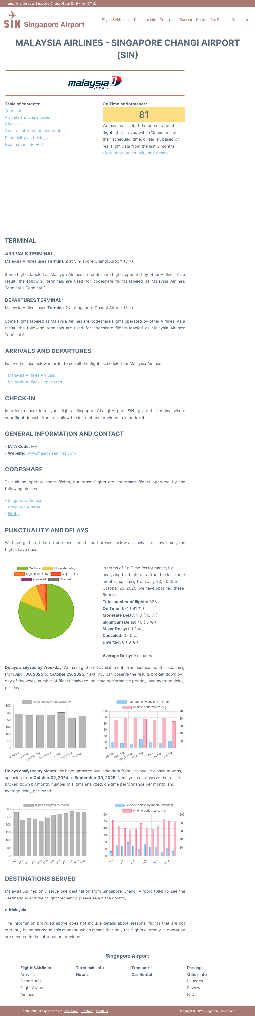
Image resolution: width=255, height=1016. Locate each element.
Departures (31, 980)
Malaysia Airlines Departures (35, 381)
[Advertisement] (95, 196)
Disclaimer (71, 1011)
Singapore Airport (54, 24)
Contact (87, 1011)
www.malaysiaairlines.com (51, 453)
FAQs (191, 994)
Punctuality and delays (26, 137)
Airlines (27, 994)
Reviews (194, 987)
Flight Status (32, 987)
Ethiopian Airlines (24, 507)
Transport (168, 19)
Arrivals (27, 974)
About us (102, 1011)
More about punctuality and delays (135, 152)
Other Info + (241, 19)
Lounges (195, 980)
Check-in (13, 123)
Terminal (13, 110)
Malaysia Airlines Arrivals (31, 375)
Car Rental (218, 19)
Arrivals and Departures (27, 117)
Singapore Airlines (25, 500)
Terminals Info (144, 19)
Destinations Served (24, 144)
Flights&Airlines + (115, 19)
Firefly (14, 513)
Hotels (201, 19)
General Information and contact (35, 130)
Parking (186, 19)
